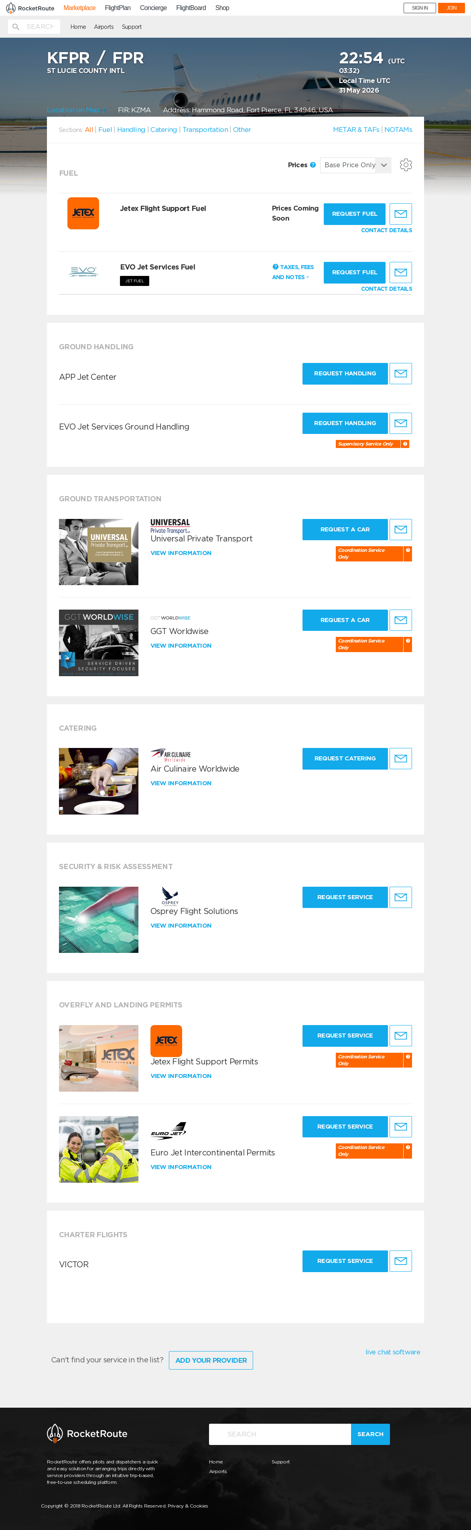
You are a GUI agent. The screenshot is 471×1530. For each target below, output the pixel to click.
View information (181, 553)
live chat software (392, 1352)
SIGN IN (420, 8)
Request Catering (345, 758)
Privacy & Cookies (188, 1506)
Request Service (345, 897)
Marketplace (79, 8)
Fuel (105, 130)
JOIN (452, 8)
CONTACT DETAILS (386, 230)
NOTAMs (398, 130)
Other (242, 130)
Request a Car (345, 529)
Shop (222, 8)
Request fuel (355, 213)
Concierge (153, 8)
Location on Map (76, 110)
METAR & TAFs (356, 130)
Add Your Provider (211, 1360)
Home (78, 27)
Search (370, 1434)
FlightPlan (117, 8)
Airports (104, 27)
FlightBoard (191, 8)
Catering (163, 130)
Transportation (205, 130)
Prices (302, 165)
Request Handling (345, 373)
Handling (131, 130)
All (89, 130)
